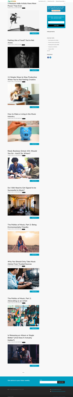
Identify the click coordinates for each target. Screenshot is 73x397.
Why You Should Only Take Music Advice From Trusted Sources (22, 262)
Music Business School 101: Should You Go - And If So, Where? (22, 152)
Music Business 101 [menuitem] (42, 1)
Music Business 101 (53, 40)
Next (23, 372)
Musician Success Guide (53, 42)
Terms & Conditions (62, 396)
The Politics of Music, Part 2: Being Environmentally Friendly (22, 225)
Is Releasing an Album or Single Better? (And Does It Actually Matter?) (21, 337)
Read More (34, 33)
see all (48, 50)
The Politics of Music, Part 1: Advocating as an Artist (19, 299)
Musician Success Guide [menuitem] (60, 1)
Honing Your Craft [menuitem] (50, 1)
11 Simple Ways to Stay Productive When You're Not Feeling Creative (22, 78)
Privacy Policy (55, 396)
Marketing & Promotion (53, 44)
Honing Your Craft (52, 46)
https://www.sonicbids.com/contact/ (58, 391)
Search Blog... (64, 3)
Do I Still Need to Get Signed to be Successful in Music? (22, 189)
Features (51, 49)
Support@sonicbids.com (56, 389)
